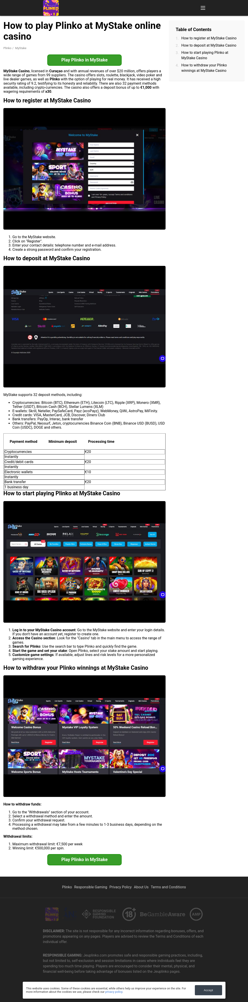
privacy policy (113, 991)
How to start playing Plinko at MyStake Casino (204, 55)
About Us (141, 887)
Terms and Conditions (168, 887)
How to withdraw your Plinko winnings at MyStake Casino (204, 68)
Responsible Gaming (90, 887)
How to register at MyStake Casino (209, 38)
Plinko (7, 48)
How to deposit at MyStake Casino (208, 45)
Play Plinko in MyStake (84, 60)
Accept (208, 990)
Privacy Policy (120, 887)
